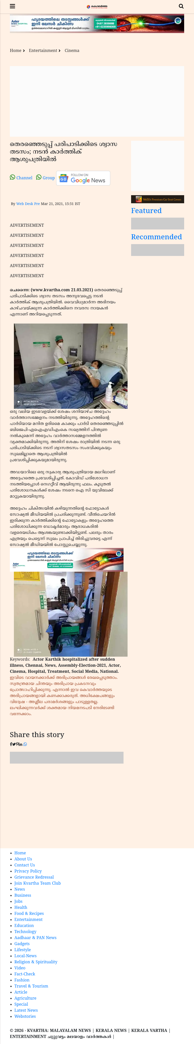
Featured (146, 211)
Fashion (22, 980)
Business (22, 895)
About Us (23, 859)
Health (20, 907)
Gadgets (22, 944)
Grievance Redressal (34, 877)
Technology (25, 932)
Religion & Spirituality (35, 962)
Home (15, 50)
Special (21, 1004)
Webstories (25, 1016)
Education (24, 926)
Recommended (156, 237)
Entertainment (43, 50)
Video (20, 968)
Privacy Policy (28, 871)
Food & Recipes (29, 913)
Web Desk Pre (28, 204)
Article (20, 992)
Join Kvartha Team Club (37, 883)
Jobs (18, 901)
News (19, 889)
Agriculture (25, 998)
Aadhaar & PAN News (35, 938)
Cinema (72, 50)
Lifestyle (22, 950)
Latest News (26, 1010)
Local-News (25, 956)
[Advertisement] (97, 101)
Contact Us (24, 865)
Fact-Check (24, 974)
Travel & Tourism (31, 986)
